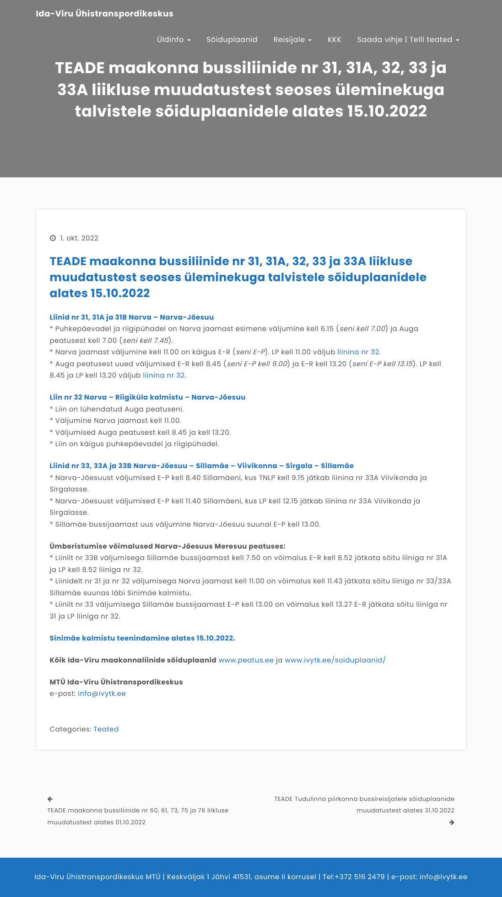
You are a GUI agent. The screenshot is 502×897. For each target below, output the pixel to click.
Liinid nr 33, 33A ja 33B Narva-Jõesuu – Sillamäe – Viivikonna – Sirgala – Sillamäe (202, 466)
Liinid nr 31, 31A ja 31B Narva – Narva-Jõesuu (132, 317)
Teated (106, 729)
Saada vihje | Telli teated (408, 39)
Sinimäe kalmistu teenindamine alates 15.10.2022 (141, 638)
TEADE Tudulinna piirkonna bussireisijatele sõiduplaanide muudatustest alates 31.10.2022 (364, 805)
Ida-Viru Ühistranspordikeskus (105, 14)
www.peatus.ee (246, 660)
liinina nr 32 (358, 352)
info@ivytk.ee (102, 694)
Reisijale (293, 39)
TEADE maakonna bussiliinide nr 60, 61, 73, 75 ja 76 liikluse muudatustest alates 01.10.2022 (138, 816)
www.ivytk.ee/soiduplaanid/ (335, 660)
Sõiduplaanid (232, 39)
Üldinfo (174, 39)
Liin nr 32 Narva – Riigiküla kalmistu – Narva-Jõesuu (148, 397)
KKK (334, 39)
